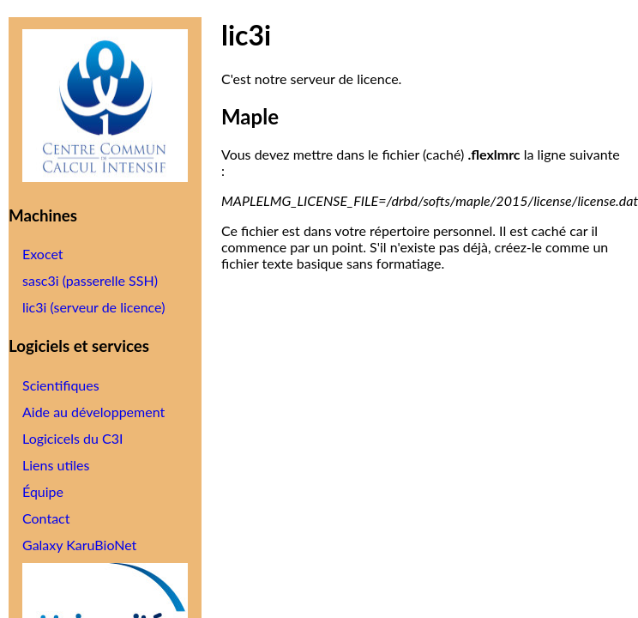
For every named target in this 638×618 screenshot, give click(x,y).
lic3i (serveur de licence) (93, 307)
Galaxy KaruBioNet (79, 544)
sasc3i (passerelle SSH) (90, 280)
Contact (45, 518)
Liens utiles (55, 465)
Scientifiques (60, 385)
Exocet (42, 253)
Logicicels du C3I (72, 438)
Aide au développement (93, 411)
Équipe (42, 491)
